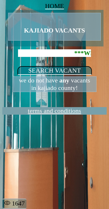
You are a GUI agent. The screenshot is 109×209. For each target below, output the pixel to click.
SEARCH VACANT (54, 70)
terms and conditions (54, 110)
